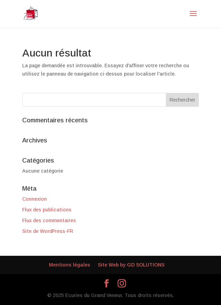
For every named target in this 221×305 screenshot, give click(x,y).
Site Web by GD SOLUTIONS (131, 265)
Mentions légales (69, 265)
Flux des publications (46, 209)
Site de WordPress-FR (47, 231)
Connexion (34, 199)
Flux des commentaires (49, 220)
